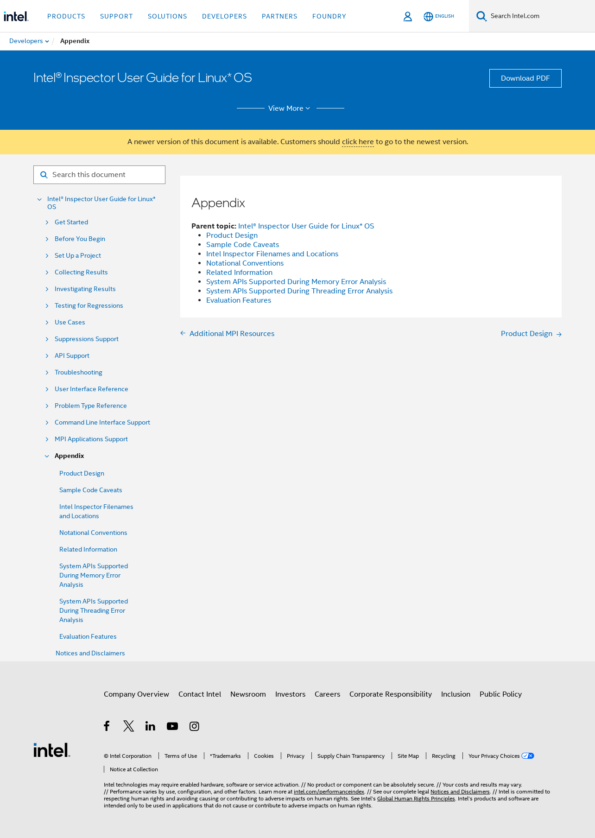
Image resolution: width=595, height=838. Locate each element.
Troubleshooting (78, 372)
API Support (72, 356)
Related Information (88, 549)
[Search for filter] (99, 174)
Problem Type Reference (91, 406)
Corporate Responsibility (390, 694)
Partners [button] (280, 16)
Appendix (69, 456)
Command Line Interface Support (102, 422)
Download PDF (525, 78)
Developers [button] (224, 16)
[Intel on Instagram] (195, 727)
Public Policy (501, 694)
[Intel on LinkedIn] (151, 727)
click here (358, 141)
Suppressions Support (87, 339)
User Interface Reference (91, 389)
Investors (290, 694)
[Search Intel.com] (541, 16)
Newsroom (248, 694)
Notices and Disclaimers (90, 653)
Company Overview (136, 694)
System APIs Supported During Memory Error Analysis (93, 575)
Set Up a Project (78, 256)
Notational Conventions (93, 532)
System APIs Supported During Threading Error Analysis (93, 610)
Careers (327, 694)
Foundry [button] (329, 16)
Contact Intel (199, 694)
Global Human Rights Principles (416, 798)
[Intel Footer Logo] (51, 749)
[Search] (481, 16)
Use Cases (70, 322)
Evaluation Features (88, 636)
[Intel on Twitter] (129, 727)
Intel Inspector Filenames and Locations (272, 254)
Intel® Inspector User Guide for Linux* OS (101, 203)
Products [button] (66, 16)
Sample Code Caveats (90, 490)
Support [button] (116, 16)
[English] (438, 16)
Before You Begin (80, 239)
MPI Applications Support (91, 439)
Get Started (71, 222)
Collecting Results (81, 272)
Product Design (81, 473)
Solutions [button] (167, 16)
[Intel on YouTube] (173, 727)
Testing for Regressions (89, 306)
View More (290, 108)
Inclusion (455, 694)
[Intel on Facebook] (107, 727)
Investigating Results (85, 289)
